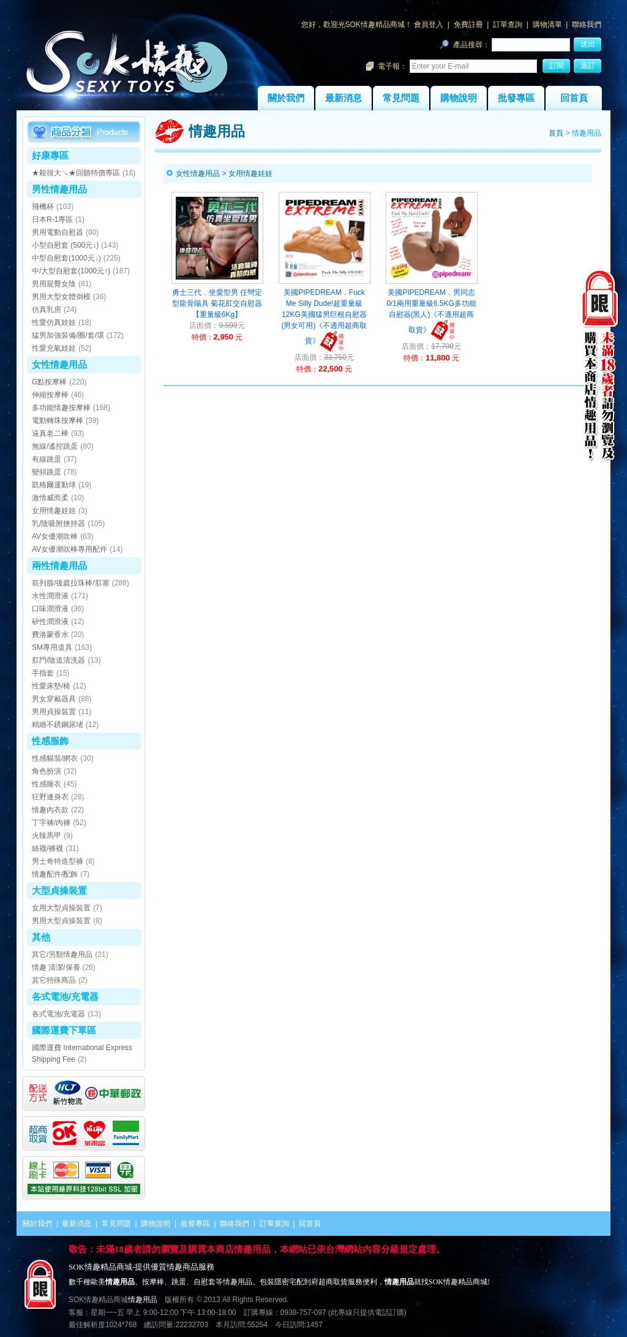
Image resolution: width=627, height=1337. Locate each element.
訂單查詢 (507, 24)
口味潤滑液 (50, 608)
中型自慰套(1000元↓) (66, 258)
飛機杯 (43, 206)
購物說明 (458, 98)
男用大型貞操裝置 (61, 920)
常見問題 (401, 98)
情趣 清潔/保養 (56, 967)
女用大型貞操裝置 (61, 908)
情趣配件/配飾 (55, 874)
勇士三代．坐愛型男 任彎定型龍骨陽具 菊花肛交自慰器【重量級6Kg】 (217, 303)
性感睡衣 (46, 784)
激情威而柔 (50, 497)
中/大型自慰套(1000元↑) (71, 271)
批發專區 (516, 98)
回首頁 (574, 98)
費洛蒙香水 (50, 634)
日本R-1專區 (52, 219)
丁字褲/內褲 (51, 822)
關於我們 (286, 98)
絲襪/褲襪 (47, 848)
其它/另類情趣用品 (62, 954)
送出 (587, 44)
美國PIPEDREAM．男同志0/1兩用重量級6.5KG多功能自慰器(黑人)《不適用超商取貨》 (431, 311)
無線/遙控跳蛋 (55, 446)
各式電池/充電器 (65, 996)
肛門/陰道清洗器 (58, 660)
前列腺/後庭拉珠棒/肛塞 (71, 583)
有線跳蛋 (46, 459)
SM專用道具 (52, 647)
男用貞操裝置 (54, 711)
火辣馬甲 (46, 835)
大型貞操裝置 (59, 890)
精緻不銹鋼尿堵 (57, 724)
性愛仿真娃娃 (54, 322)
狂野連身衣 (50, 797)
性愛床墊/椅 (51, 686)
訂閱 (556, 65)
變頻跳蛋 (46, 472)
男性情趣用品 (59, 189)
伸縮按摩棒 (50, 394)
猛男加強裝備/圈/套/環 (68, 335)
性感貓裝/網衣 (55, 758)
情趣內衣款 (50, 810)
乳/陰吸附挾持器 (58, 523)
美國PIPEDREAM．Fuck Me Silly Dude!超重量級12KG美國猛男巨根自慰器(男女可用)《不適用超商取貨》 (324, 316)
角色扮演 (46, 771)
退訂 (587, 65)
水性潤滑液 (50, 596)
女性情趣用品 (59, 364)
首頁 (556, 133)
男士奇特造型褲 (57, 861)
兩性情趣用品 (59, 565)
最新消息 (343, 98)
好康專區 (50, 155)
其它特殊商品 (54, 980)
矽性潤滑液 (50, 621)
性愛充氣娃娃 (54, 348)
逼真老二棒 (50, 433)
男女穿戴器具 (54, 699)
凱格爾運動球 (54, 485)
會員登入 (428, 24)
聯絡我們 (586, 24)
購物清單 (547, 24)
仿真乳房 (46, 309)
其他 (41, 937)
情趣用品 (142, 1299)
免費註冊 (468, 24)
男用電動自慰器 (57, 232)
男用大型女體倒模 (61, 296)
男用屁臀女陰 (54, 284)
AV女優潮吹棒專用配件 (69, 549)
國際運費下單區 (64, 1030)
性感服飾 (50, 741)
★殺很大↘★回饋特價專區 (76, 173)
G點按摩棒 (49, 382)
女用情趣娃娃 (54, 510)
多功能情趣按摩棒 (61, 407)
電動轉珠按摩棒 (57, 420)
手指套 (43, 673)
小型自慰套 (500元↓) (65, 245)
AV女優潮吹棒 (55, 536)
